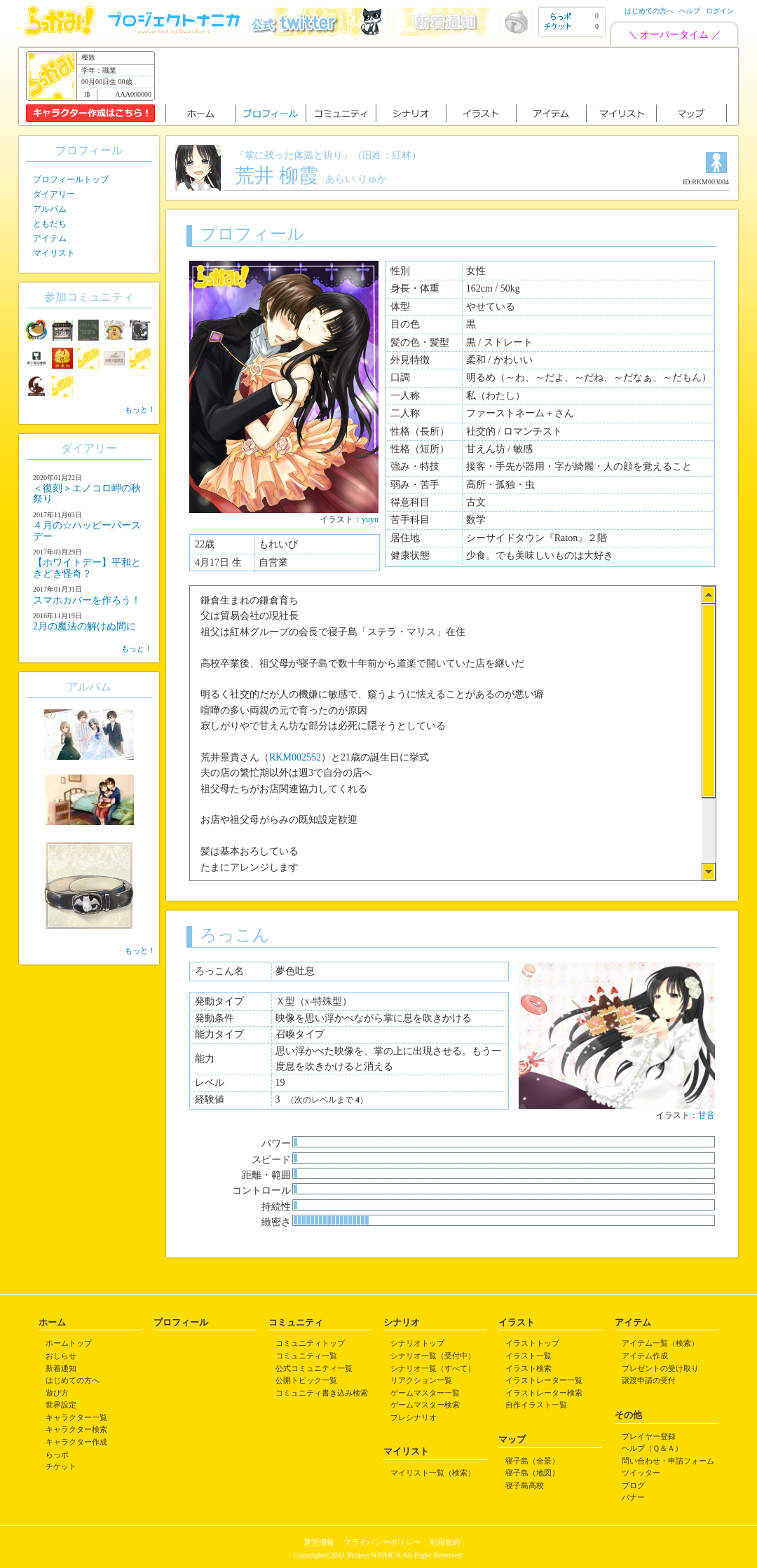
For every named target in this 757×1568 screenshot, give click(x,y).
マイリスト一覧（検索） (432, 1472)
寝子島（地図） (532, 1472)
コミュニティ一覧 (306, 1355)
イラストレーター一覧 (543, 1380)
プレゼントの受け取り (660, 1368)
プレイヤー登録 (649, 1436)
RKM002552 (295, 757)
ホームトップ (69, 1343)
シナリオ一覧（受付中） (432, 1355)
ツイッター (641, 1472)
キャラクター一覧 (76, 1417)
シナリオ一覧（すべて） (432, 1368)
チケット (61, 1466)
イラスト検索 (528, 1368)
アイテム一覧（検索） (660, 1343)
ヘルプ (689, 11)
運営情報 (319, 1542)
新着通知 (61, 1368)
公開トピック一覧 (306, 1380)
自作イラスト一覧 (536, 1404)
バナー (633, 1497)
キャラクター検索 (76, 1429)
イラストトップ (532, 1343)
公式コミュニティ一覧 (314, 1368)
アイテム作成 (645, 1355)
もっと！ (140, 409)
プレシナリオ (413, 1417)
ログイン (720, 11)
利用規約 (445, 1542)
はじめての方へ (649, 11)
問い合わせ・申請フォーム (668, 1461)
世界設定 (61, 1404)
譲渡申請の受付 (649, 1380)
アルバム (50, 209)
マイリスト (54, 253)
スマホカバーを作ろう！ (87, 600)
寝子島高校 (524, 1485)
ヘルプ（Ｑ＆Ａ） (652, 1448)
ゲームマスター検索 (425, 1404)
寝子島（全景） (532, 1461)
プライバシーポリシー (382, 1542)
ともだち (50, 224)
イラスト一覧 (528, 1355)
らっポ (57, 1454)
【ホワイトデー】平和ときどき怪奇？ (87, 567)
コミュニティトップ (310, 1343)
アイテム (50, 238)
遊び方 (57, 1393)
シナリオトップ (417, 1343)
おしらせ (61, 1355)
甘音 (706, 1115)
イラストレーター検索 (543, 1393)
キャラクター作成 (76, 1442)
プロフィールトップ (71, 179)
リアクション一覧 (421, 1380)
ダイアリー (54, 194)
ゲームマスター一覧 (425, 1393)
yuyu (370, 519)
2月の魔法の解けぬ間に (84, 626)
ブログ (633, 1485)
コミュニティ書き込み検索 (321, 1393)
